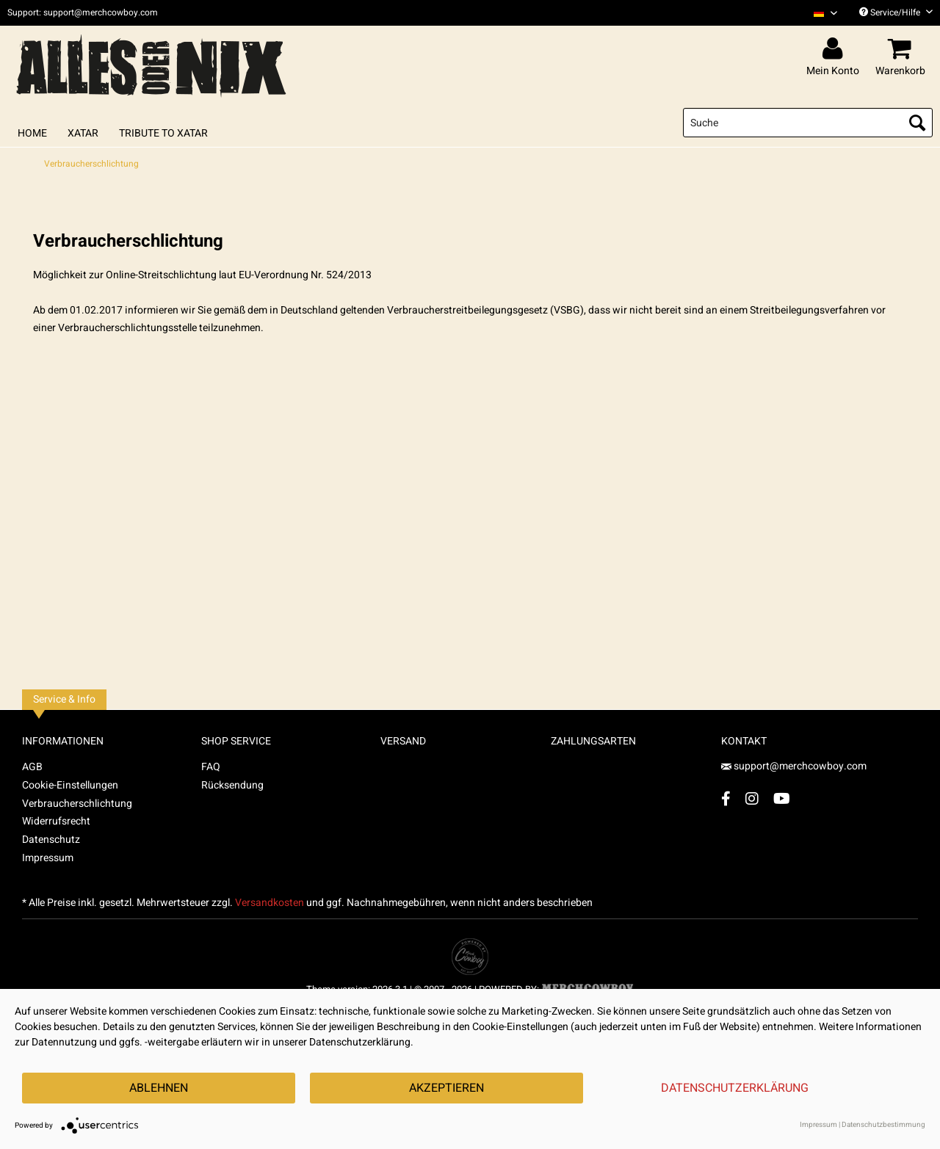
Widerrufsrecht (56, 821)
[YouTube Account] (781, 798)
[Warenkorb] (902, 49)
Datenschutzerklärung (735, 1088)
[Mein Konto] (835, 49)
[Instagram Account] (752, 798)
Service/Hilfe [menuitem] (896, 12)
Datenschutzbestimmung (883, 1125)
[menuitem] (820, 13)
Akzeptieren (446, 1088)
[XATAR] (83, 133)
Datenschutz (51, 839)
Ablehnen (158, 1088)
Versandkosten (269, 902)
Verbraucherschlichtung (77, 803)
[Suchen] (917, 122)
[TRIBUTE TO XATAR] (163, 133)
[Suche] (808, 122)
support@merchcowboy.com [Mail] (794, 766)
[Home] (32, 133)
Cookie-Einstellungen (70, 785)
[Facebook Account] (726, 798)
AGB (32, 767)
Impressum (47, 858)
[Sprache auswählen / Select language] (825, 13)
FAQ (210, 767)
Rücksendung (232, 785)
